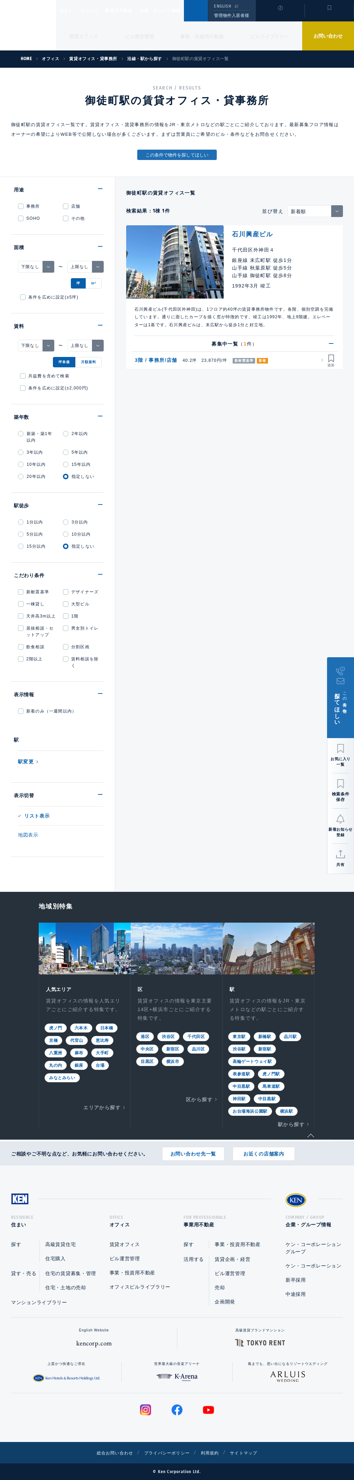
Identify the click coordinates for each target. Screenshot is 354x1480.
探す (16, 1244)
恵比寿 (102, 1039)
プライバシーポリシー (166, 1452)
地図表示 (28, 835)
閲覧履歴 (279, 15)
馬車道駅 (271, 1085)
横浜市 (172, 1060)
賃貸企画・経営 (232, 1259)
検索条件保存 (340, 797)
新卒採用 (296, 1280)
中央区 (147, 1048)
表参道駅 (241, 1073)
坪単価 (64, 362)
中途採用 (296, 1294)
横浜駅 (286, 1110)
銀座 (79, 1064)
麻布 (79, 1052)
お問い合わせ (328, 36)
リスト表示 (37, 816)
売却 (220, 1287)
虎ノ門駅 (271, 1073)
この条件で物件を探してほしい (177, 155)
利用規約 (214, 1452)
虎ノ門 (55, 1027)
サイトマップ (252, 1452)
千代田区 (196, 1036)
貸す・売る (24, 1273)
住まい (69, 10)
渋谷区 (168, 1036)
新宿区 (172, 1048)
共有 (340, 864)
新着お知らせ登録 (340, 832)
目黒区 (147, 1060)
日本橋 (106, 1027)
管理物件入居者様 (231, 15)
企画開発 (225, 1301)
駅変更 (26, 761)
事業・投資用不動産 (202, 36)
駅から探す (291, 1124)
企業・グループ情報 (181, 10)
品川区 (198, 1048)
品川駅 (290, 1036)
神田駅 (239, 1098)
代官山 (76, 1039)
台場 (100, 1064)
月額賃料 (88, 362)
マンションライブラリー (39, 1302)
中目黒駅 (241, 1085)
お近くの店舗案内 (263, 1151)
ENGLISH (222, 6)
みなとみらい (62, 1077)
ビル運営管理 (139, 36)
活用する (194, 1259)
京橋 (53, 1039)
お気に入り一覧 (340, 761)
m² (93, 283)
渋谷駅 (239, 1048)
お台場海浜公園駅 (250, 1110)
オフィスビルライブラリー (140, 1287)
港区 (145, 1036)
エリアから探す (102, 1107)
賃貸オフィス (125, 1244)
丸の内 (55, 1064)
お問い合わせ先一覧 (193, 1151)
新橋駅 (264, 1036)
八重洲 (55, 1052)
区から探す (199, 1099)
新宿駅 (264, 1048)
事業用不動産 (134, 10)
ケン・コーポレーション (314, 1266)
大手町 (102, 1052)
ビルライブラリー (269, 36)
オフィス (98, 10)
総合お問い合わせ (107, 1452)
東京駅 (239, 1036)
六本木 (81, 1027)
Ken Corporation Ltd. (28, 25)
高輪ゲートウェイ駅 (252, 1060)
